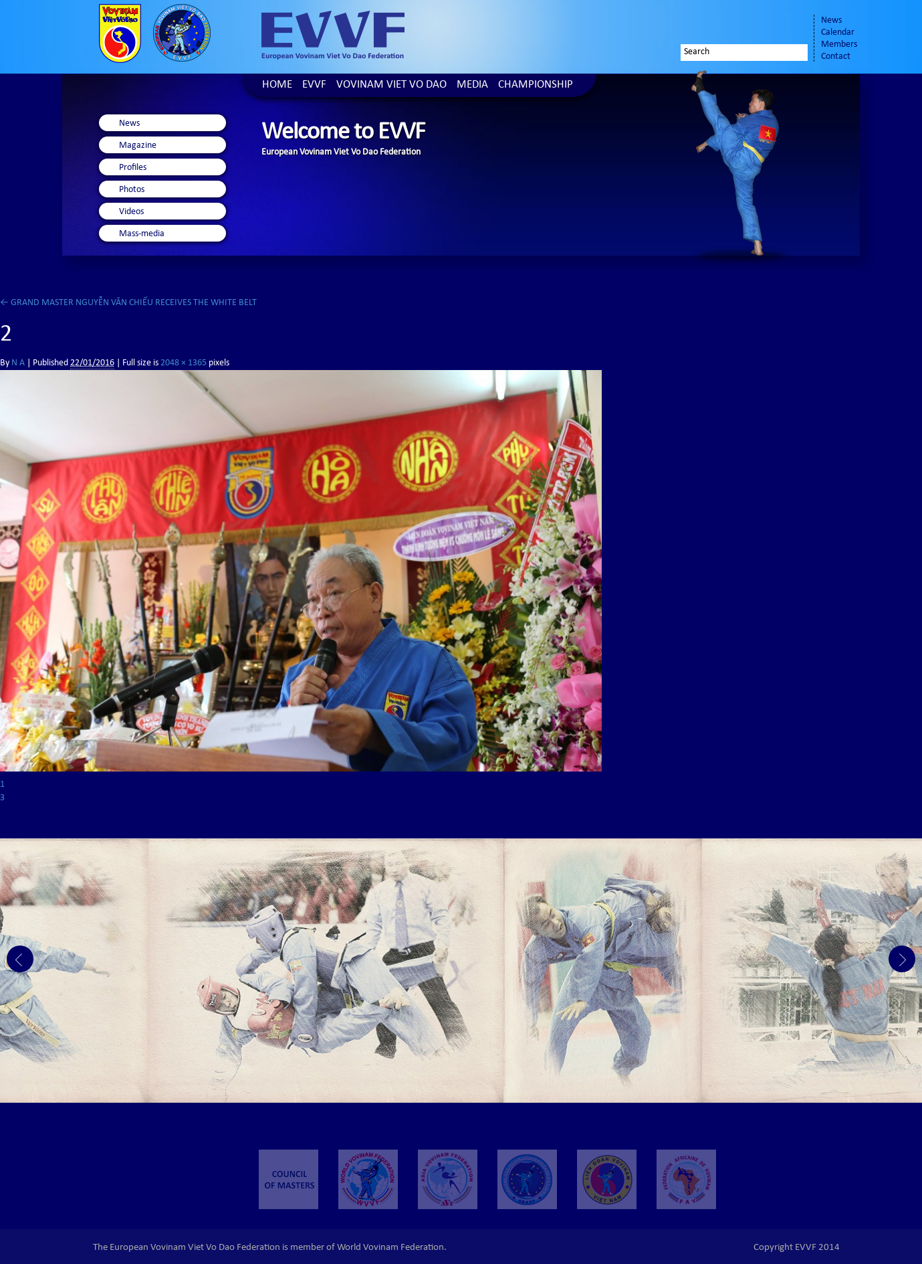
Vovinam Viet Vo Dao (391, 85)
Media (472, 85)
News (831, 20)
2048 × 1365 (183, 363)
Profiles (132, 168)
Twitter (752, 24)
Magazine (137, 146)
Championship (535, 85)
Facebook (725, 24)
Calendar (837, 32)
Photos (131, 190)
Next (902, 958)
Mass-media (141, 234)
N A (18, 363)
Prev (20, 958)
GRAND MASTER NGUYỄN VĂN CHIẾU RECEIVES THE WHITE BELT (128, 303)
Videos (131, 212)
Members (839, 44)
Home (277, 85)
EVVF (314, 85)
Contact (835, 57)
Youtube (789, 24)
